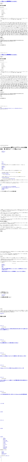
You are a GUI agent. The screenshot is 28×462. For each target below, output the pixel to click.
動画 (1, 31)
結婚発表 (23, 87)
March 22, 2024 (8, 174)
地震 (11, 31)
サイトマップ (3, 454)
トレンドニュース (7, 19)
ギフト (14, 26)
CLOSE (1, 3)
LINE (18, 23)
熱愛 (14, 33)
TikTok (9, 77)
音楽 (27, 88)
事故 (16, 30)
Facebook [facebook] (3, 264)
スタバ (24, 27)
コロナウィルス (22, 26)
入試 (22, 30)
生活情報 (17, 19)
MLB (20, 23)
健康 (20, 30)
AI (1, 22)
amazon (3, 22)
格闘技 (18, 32)
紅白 (7, 87)
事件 (14, 30)
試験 (16, 88)
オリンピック (2, 26)
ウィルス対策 (10, 18)
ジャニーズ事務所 (16, 27)
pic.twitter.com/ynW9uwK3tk (5, 177)
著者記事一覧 (2, 313)
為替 (12, 33)
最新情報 (15, 32)
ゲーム (16, 18)
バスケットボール (3, 82)
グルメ (14, 18)
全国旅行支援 (25, 30)
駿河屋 (3, 452)
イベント (7, 25)
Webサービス (6, 18)
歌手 (3, 33)
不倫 (4, 30)
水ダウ (5, 33)
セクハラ (5, 28)
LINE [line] (2, 168)
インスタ (10, 25)
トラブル (14, 28)
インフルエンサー (14, 25)
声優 (13, 31)
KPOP (16, 23)
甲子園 (23, 33)
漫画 (8, 33)
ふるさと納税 (12, 19)
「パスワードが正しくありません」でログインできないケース (10, 187)
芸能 (20, 19)
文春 (7, 32)
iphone (14, 23)
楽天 (21, 32)
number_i (25, 23)
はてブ (3, 167)
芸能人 (9, 88)
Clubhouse (13, 22)
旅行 (15, 19)
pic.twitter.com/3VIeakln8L (5, 173)
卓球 (6, 31)
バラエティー (8, 82)
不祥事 (12, 30)
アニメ (1, 25)
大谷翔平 (15, 31)
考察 (2, 88)
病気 (25, 33)
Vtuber (22, 77)
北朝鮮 (3, 31)
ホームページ (25, 82)
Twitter (20, 77)
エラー (26, 25)
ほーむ (3, 163)
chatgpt (10, 22)
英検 (12, 88)
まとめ (3, 189)
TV (18, 77)
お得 (6, 26)
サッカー (3, 27)
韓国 (25, 88)
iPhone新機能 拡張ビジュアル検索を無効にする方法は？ (9, 342)
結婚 (20, 87)
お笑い (11, 26)
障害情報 (22, 88)
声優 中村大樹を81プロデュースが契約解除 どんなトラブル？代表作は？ (14, 271)
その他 (3, 19)
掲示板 (3, 32)
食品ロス (1, 35)
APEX (6, 22)
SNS (7, 77)
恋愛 (26, 31)
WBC (25, 77)
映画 (11, 32)
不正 (9, 30)
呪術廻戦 (8, 31)
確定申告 (2, 87)
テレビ (8, 28)
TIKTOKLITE (13, 77)
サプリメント (7, 27)
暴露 (13, 32)
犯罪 (16, 33)
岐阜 (24, 31)
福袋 (5, 87)
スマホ (3, 28)
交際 (18, 30)
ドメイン (11, 28)
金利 (19, 88)
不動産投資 (6, 30)
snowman (4, 77)
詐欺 (14, 88)
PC (2, 77)
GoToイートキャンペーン (23, 22)
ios (11, 23)
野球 (18, 88)
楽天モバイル (24, 32)
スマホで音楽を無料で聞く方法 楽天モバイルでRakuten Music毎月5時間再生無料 (13, 394)
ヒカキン (12, 82)
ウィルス (19, 25)
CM (16, 22)
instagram (9, 23)
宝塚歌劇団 (21, 31)
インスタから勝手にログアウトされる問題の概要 (9, 186)
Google (18, 22)
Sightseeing (2, 18)
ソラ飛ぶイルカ (8, 1)
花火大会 (4, 88)
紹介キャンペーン (13, 87)
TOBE (16, 77)
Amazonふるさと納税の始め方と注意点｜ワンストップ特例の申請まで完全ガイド (11, 108)
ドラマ (17, 28)
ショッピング (20, 18)
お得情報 (8, 26)
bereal (8, 22)
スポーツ (23, 18)
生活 (18, 33)
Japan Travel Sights (4, 453)
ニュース (26, 28)
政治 (5, 32)
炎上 (10, 33)
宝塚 (18, 31)
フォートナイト (16, 82)
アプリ (4, 25)
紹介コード (17, 87)
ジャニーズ (11, 27)
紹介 (9, 87)
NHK (22, 23)
